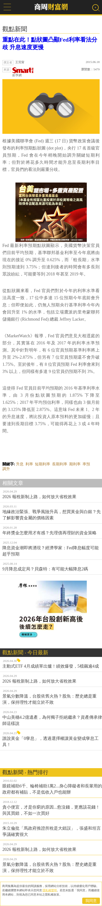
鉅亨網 (23, 72)
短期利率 (42, 464)
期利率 (75, 464)
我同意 (91, 901)
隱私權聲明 (50, 890)
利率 (29, 464)
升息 (20, 464)
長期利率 (59, 464)
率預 (86, 464)
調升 (6, 469)
